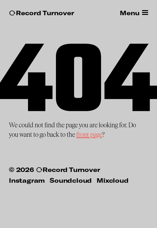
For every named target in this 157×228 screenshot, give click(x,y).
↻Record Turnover (41, 13)
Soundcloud (71, 180)
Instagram (27, 180)
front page (89, 134)
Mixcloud (112, 180)
